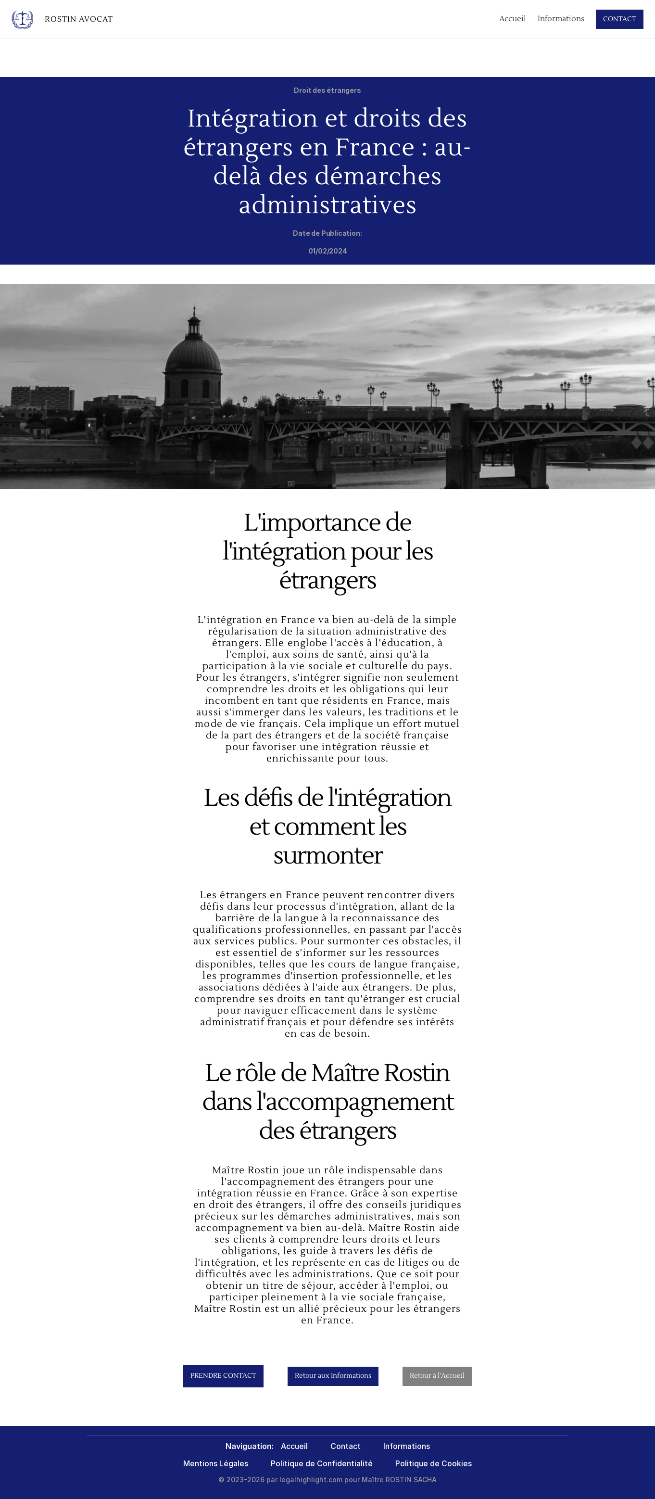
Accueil (512, 19)
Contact (345, 1446)
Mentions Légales (215, 1463)
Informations (561, 19)
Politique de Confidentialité (322, 1463)
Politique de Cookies (433, 1463)
